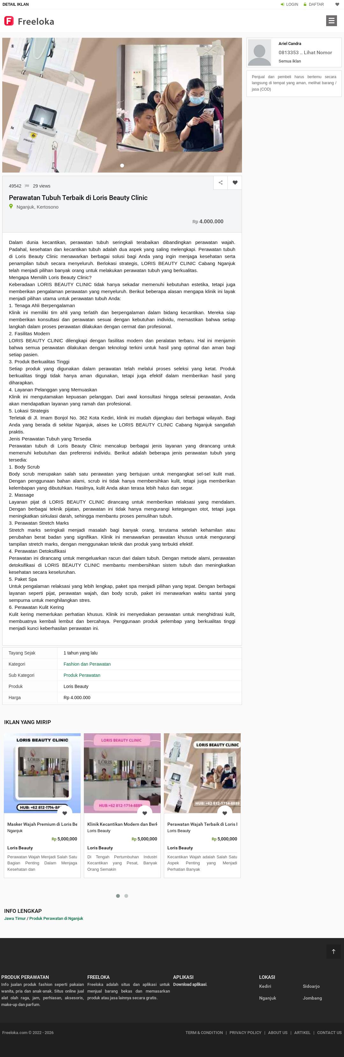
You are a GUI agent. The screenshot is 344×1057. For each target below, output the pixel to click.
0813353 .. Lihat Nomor (305, 52)
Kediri (265, 986)
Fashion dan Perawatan (87, 664)
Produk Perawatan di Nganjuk (56, 918)
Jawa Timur (15, 918)
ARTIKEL (302, 1032)
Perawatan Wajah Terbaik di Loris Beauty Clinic (215, 824)
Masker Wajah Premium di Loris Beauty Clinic (53, 824)
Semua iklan (290, 61)
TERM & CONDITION (204, 1032)
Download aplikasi (189, 984)
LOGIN (292, 4)
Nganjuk (267, 998)
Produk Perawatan (82, 675)
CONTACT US (329, 1032)
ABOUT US (278, 1032)
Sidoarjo (311, 986)
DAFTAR (316, 4)
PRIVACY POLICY (245, 1032)
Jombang (312, 998)
